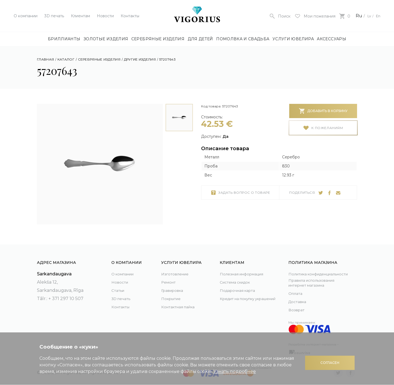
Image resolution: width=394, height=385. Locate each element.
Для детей (200, 38)
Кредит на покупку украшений (242, 296)
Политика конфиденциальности (314, 269)
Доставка (299, 301)
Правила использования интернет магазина (317, 282)
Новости (105, 15)
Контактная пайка (181, 300)
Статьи (119, 284)
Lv (366, 15)
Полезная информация (247, 267)
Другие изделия (140, 59)
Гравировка (174, 284)
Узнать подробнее (234, 371)
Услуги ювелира (293, 38)
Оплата (296, 293)
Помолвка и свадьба (242, 38)
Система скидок (238, 275)
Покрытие (173, 292)
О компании (25, 15)
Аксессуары (331, 38)
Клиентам (80, 15)
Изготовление (177, 267)
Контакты (130, 15)
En (377, 15)
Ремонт (169, 275)
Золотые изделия (105, 38)
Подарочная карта (241, 284)
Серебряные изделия (157, 38)
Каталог (65, 59)
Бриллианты (64, 38)
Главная (45, 59)
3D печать (54, 15)
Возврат (297, 309)
